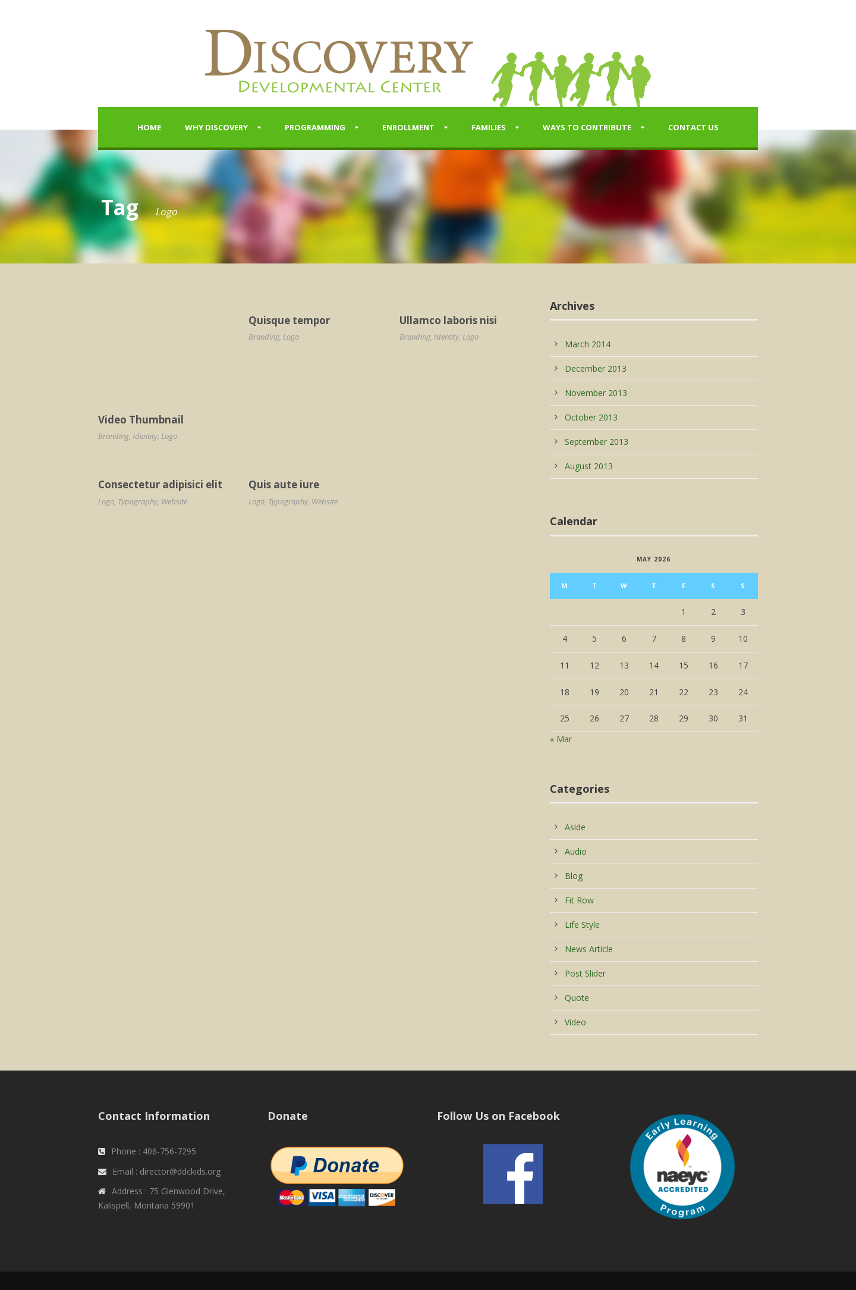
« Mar (561, 739)
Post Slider (585, 973)
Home (149, 127)
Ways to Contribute (587, 127)
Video (575, 1022)
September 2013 (596, 441)
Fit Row (579, 900)
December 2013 (596, 368)
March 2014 (587, 344)
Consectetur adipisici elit (160, 484)
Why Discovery (216, 127)
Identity (145, 436)
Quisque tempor (289, 320)
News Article (589, 949)
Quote (577, 997)
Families (488, 127)
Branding (113, 436)
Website (174, 501)
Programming (315, 127)
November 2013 (596, 392)
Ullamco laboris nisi (448, 320)
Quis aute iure (283, 484)
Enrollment (408, 127)
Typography (138, 501)
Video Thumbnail (141, 419)
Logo (169, 436)
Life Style (582, 924)
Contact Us (693, 127)
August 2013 (589, 466)
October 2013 (591, 417)
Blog (574, 875)
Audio (576, 851)
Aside (575, 827)
